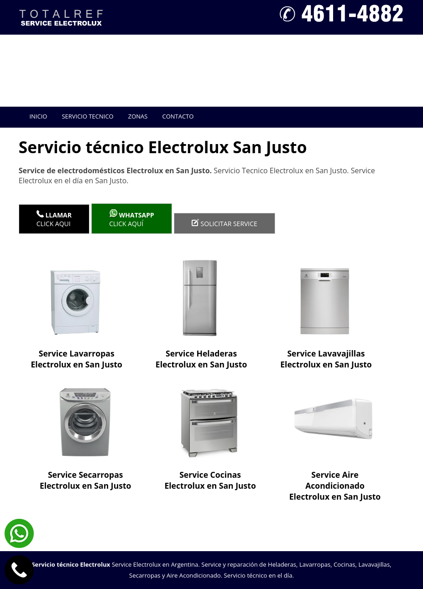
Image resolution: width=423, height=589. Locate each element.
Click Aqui (54, 219)
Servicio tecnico (87, 116)
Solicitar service (224, 223)
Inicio (38, 116)
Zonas (138, 116)
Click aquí (131, 218)
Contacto (177, 116)
